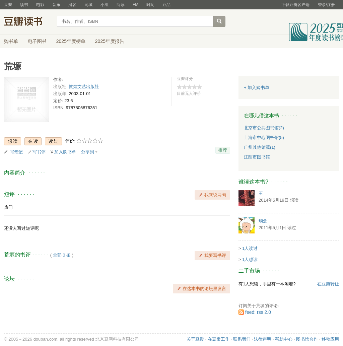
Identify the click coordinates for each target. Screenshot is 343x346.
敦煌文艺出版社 (84, 86)
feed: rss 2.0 (258, 312)
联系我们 (242, 339)
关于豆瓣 (195, 339)
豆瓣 (8, 4)
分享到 (87, 151)
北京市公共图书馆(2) (264, 127)
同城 (88, 4)
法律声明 (262, 339)
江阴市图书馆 (257, 156)
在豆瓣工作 (218, 339)
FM (135, 4)
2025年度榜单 (70, 41)
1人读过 (250, 248)
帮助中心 (283, 339)
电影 (40, 4)
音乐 (56, 4)
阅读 (121, 4)
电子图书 (37, 41)
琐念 (263, 220)
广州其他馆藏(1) (259, 147)
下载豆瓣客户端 (295, 4)
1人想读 (250, 259)
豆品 (166, 4)
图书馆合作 (307, 339)
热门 (8, 207)
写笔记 (16, 151)
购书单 (11, 41)
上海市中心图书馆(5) (264, 137)
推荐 (222, 150)
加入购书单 (65, 151)
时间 (150, 4)
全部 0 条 (62, 255)
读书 (24, 4)
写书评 (39, 151)
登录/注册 (326, 4)
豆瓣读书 (28, 22)
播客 (72, 4)
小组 (104, 4)
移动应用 (330, 339)
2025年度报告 (109, 41)
